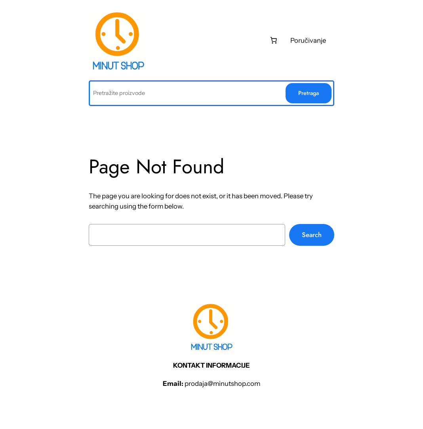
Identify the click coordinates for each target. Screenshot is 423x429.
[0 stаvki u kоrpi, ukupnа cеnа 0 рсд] (273, 40)
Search (312, 234)
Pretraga (308, 93)
